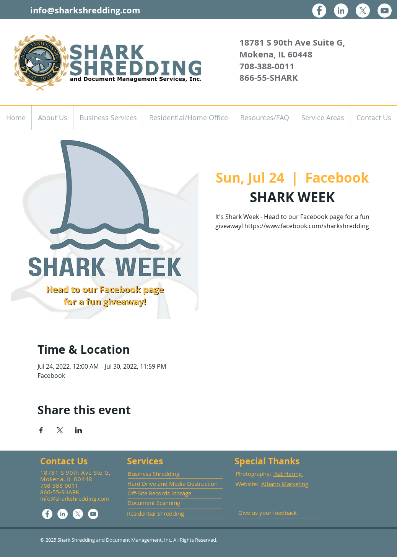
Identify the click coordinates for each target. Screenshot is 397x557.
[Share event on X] (59, 430)
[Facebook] (319, 10)
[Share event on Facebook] (41, 430)
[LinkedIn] (341, 10)
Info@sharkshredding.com (74, 498)
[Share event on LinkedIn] (78, 430)
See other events (292, 269)
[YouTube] (384, 10)
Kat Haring (288, 473)
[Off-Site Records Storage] (160, 493)
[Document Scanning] (156, 503)
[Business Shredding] (161, 474)
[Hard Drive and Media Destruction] (172, 483)
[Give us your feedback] (270, 513)
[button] (108, 117)
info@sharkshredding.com (85, 10)
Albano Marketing (284, 484)
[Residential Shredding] (156, 514)
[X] (363, 10)
